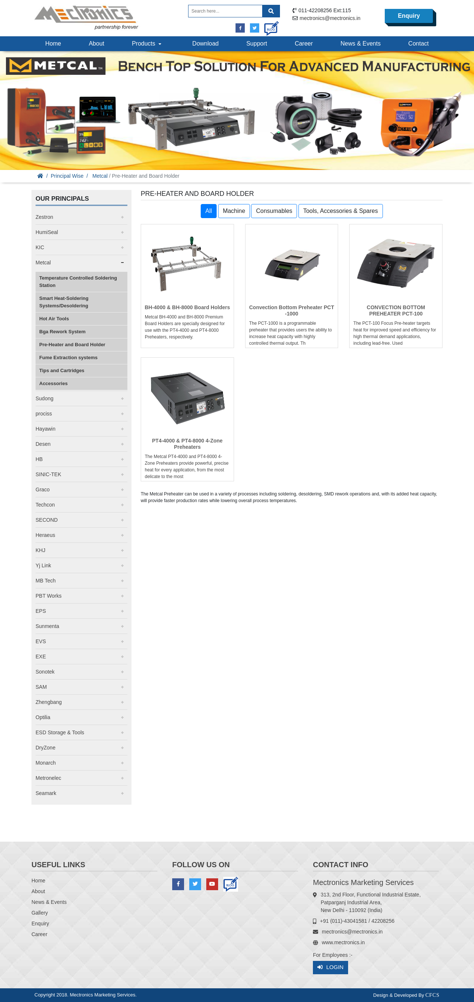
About (96, 43)
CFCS (432, 995)
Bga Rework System (62, 331)
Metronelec (48, 778)
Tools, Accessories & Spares (340, 211)
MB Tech (46, 581)
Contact (418, 43)
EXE (41, 656)
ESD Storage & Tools (60, 732)
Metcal (99, 176)
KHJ (40, 550)
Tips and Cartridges (61, 370)
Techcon (45, 505)
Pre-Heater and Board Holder (72, 344)
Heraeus (45, 535)
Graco (43, 489)
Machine (234, 211)
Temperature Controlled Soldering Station (78, 281)
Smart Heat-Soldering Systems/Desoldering (64, 301)
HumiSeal (47, 232)
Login (330, 967)
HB (39, 459)
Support (256, 43)
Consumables (274, 211)
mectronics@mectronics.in (330, 18)
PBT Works (48, 596)
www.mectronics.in (343, 942)
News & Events (360, 43)
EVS (41, 641)
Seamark (46, 793)
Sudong (44, 398)
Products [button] (147, 43)
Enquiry (409, 16)
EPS (41, 611)
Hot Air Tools (54, 318)
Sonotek (45, 672)
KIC (40, 247)
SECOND (47, 520)
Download (205, 43)
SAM (41, 687)
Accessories (53, 383)
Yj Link (43, 565)
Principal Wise (67, 176)
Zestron (44, 217)
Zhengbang (49, 702)
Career (304, 43)
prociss (44, 414)
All (209, 211)
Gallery (39, 913)
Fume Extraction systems (68, 357)
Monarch (46, 763)
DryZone (46, 748)
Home (53, 43)
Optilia (43, 717)
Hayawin (46, 429)
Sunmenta (47, 626)
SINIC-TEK (48, 474)
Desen (43, 444)
